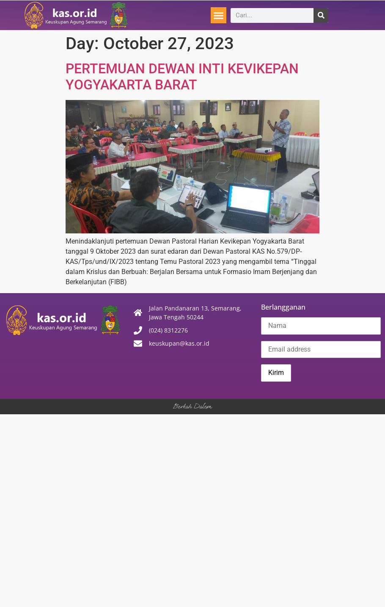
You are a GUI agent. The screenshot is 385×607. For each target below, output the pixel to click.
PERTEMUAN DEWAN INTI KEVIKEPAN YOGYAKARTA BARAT (182, 77)
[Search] (321, 15)
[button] (219, 15)
